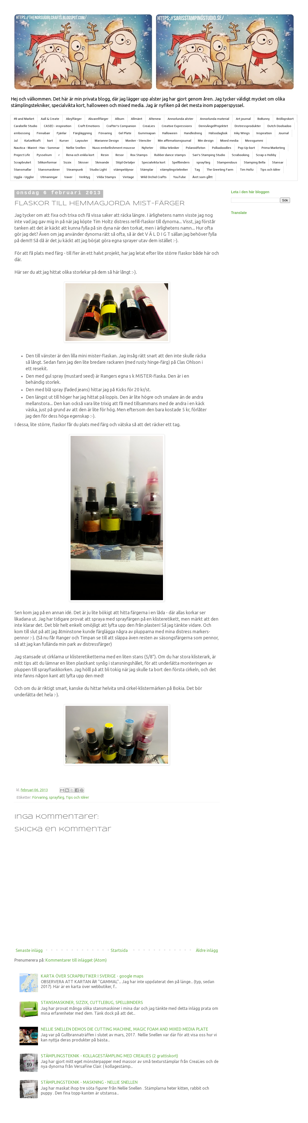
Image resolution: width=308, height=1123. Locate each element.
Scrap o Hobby (266, 155)
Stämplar (146, 169)
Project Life (22, 155)
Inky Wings (242, 133)
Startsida (119, 950)
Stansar (277, 162)
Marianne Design (107, 140)
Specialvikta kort (153, 162)
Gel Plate (125, 133)
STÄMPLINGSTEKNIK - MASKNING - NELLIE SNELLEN (89, 1082)
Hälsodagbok (218, 133)
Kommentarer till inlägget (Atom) (76, 960)
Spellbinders (181, 162)
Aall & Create (50, 119)
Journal (283, 133)
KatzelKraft (32, 140)
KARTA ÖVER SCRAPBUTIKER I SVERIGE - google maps (92, 976)
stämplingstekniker (174, 169)
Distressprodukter (248, 126)
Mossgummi (254, 140)
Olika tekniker (169, 148)
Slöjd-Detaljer (125, 162)
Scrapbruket (22, 162)
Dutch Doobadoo (279, 126)
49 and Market (24, 119)
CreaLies (149, 126)
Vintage (128, 177)
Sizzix (67, 162)
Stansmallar (22, 169)
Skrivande (102, 162)
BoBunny (263, 119)
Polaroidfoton (195, 148)
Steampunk (74, 169)
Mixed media (229, 140)
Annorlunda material (214, 119)
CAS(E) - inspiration (57, 126)
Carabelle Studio (25, 126)
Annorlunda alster (180, 119)
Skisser (83, 162)
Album (119, 119)
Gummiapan (147, 133)
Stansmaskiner (49, 169)
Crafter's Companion (121, 126)
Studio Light (98, 169)
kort (50, 140)
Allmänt (136, 119)
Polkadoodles (221, 148)
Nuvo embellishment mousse (113, 148)
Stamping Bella (254, 162)
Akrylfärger (74, 119)
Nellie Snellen (76, 148)
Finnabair (43, 133)
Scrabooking (240, 155)
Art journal (243, 119)
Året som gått (202, 177)
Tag (197, 169)
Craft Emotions (89, 126)
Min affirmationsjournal (174, 140)
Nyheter (147, 148)
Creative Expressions (177, 126)
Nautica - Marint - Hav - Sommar (37, 148)
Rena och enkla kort (80, 155)
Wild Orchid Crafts (154, 177)
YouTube (179, 177)
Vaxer (68, 177)
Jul (16, 140)
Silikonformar (47, 162)
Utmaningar (49, 177)
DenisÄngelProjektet (213, 126)
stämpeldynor (123, 169)
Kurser (64, 140)
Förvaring (105, 133)
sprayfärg (203, 162)
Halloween (169, 133)
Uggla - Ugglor (24, 177)
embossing (22, 133)
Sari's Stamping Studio (208, 155)
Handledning (193, 133)
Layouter (81, 140)
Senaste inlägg (29, 950)
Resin (105, 155)
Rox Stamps (139, 155)
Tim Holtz (247, 169)
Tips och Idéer (270, 169)
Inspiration (264, 133)
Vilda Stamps (106, 177)
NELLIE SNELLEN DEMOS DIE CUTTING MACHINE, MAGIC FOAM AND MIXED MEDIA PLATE (124, 1029)
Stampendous (227, 162)
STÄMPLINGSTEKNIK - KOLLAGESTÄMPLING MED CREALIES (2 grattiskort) (109, 1055)
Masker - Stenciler (138, 140)
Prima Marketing (273, 148)
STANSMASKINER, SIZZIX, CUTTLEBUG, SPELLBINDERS (92, 1002)
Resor (120, 155)
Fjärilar (61, 133)
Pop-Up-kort (246, 148)
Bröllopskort (285, 119)
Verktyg (84, 177)
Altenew (155, 119)
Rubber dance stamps (170, 155)
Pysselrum (44, 155)
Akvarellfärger (98, 119)
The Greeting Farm (220, 169)
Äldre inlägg (207, 950)
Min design (206, 140)
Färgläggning (82, 133)
